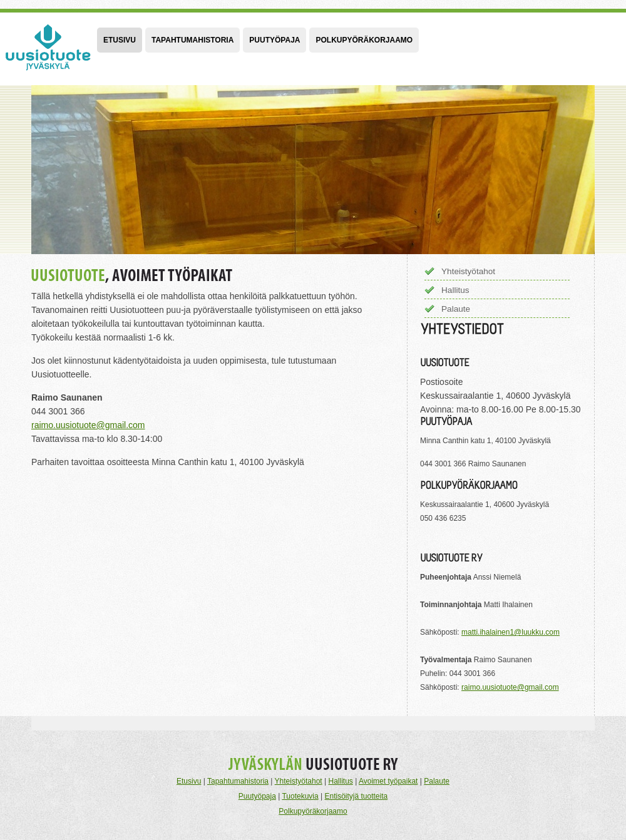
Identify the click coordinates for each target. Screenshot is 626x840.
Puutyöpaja (274, 40)
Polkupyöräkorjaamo (364, 40)
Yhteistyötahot (468, 271)
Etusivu (119, 40)
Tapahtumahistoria (192, 40)
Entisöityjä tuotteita (355, 796)
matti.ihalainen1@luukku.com (510, 632)
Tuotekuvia (300, 796)
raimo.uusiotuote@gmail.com (88, 425)
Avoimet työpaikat (388, 781)
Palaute (455, 309)
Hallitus (455, 290)
